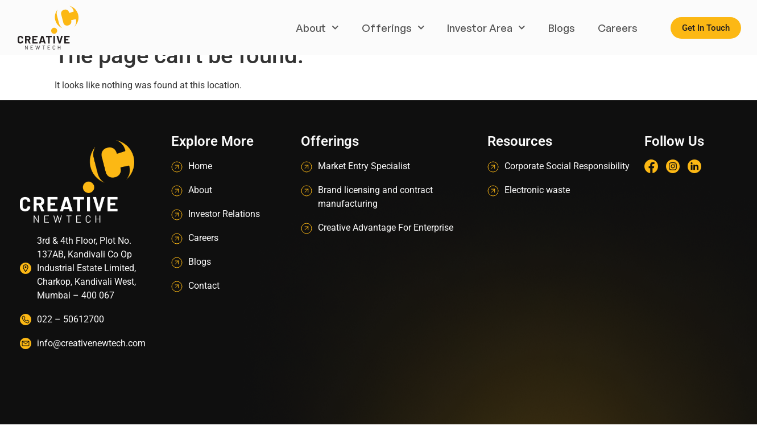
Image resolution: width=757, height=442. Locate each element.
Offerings (393, 27)
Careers (618, 28)
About (317, 27)
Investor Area (486, 27)
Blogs (561, 28)
